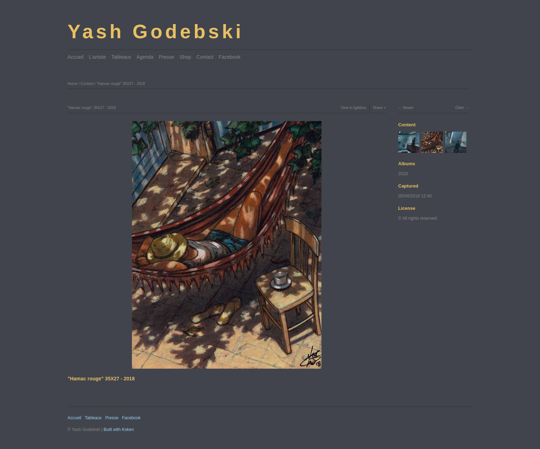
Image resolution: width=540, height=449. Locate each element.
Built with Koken (119, 429)
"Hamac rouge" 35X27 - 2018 (121, 83)
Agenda (145, 57)
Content (87, 83)
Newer (408, 107)
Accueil (75, 57)
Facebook (229, 57)
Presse (166, 57)
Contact (204, 57)
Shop (185, 57)
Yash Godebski (156, 31)
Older (459, 107)
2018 (403, 173)
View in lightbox (353, 107)
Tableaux (121, 57)
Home (72, 83)
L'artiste (97, 57)
